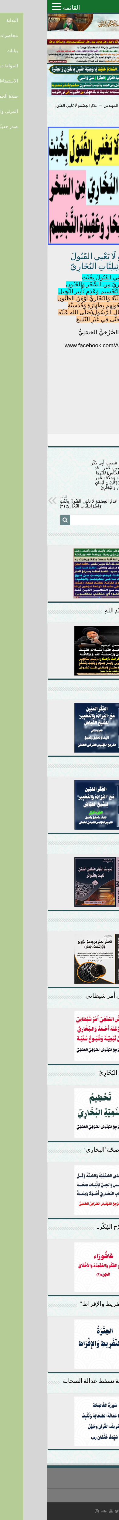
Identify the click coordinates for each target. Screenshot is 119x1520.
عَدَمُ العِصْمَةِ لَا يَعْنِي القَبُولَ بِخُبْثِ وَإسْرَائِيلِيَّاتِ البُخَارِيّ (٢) (44, 501)
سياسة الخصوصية (103, 1492)
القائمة (24, 7)
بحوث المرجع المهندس (75, 105)
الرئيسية (109, 105)
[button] (10, 6)
